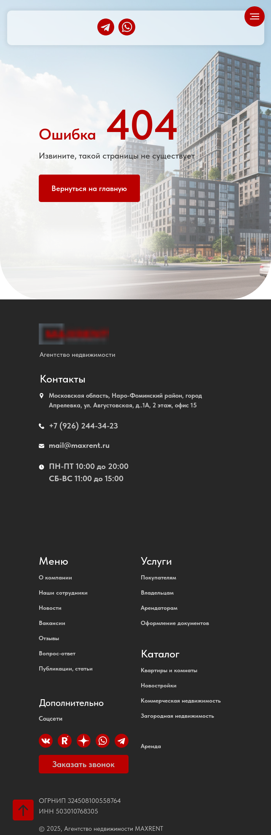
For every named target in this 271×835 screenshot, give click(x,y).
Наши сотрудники (63, 592)
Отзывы (49, 638)
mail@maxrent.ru (79, 445)
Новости (50, 607)
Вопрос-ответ (57, 653)
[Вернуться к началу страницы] (23, 810)
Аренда (151, 746)
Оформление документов (175, 623)
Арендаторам (159, 607)
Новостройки (159, 685)
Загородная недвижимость (177, 715)
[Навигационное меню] (254, 16)
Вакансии (52, 623)
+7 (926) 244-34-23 (83, 426)
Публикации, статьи (66, 668)
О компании (55, 577)
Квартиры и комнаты (169, 670)
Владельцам (157, 592)
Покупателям (158, 577)
